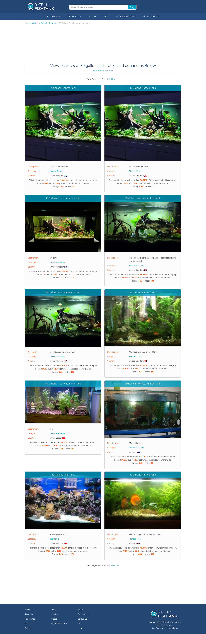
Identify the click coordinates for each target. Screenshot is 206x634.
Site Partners (83, 614)
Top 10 (27, 623)
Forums (81, 609)
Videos (54, 619)
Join (79, 623)
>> (118, 79)
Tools (53, 609)
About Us (29, 614)
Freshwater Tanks (57, 262)
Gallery (28, 628)
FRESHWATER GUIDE (125, 16)
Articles (54, 614)
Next (113, 79)
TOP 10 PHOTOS (74, 16)
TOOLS (106, 16)
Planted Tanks (56, 171)
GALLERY (92, 16)
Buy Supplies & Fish (59, 623)
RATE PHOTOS (53, 16)
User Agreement (158, 628)
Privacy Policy (172, 628)
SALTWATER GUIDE (150, 16)
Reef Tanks (54, 539)
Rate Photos (30, 619)
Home (27, 609)
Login (80, 628)
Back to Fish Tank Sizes (103, 70)
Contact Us (82, 619)
